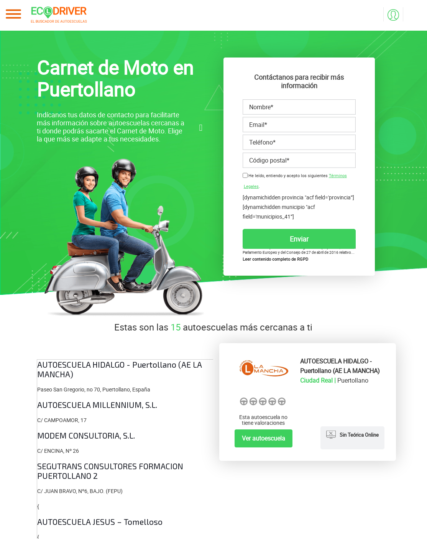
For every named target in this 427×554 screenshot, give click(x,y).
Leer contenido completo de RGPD (275, 259)
